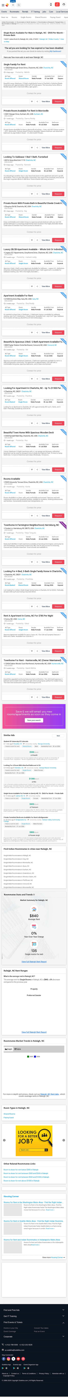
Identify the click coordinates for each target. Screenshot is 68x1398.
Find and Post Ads (34, 1310)
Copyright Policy (9, 1376)
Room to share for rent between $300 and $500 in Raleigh (26, 1173)
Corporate (34, 1336)
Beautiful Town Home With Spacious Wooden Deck (29, 432)
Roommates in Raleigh (9, 24)
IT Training (35, 11)
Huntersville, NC (57, 664)
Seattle (12, 1)
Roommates (14, 11)
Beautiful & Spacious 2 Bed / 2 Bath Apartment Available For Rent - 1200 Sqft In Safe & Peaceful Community (34, 342)
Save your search (34, 720)
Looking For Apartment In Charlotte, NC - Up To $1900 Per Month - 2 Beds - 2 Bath (34, 388)
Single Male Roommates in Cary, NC (16, 859)
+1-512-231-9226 (25, 1345)
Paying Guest (55, 17)
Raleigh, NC (43, 39)
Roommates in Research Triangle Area (50, 22)
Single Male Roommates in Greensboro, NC (19, 873)
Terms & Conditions (29, 1373)
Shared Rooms (41, 17)
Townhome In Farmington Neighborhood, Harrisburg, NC (31, 525)
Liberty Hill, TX (20, 796)
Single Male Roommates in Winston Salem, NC (20, 877)
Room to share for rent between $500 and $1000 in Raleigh (26, 1177)
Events (4, 11)
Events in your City (11, 1328)
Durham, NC (38, 114)
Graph (8, 1049)
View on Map (8, 69)
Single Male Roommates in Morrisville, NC (18, 862)
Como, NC (21, 619)
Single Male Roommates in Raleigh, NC (17, 855)
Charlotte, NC (48, 68)
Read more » (50, 1210)
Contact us (15, 1373)
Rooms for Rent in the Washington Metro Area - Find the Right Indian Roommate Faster (34, 1202)
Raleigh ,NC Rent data (49, 1094)
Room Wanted (10, 402)
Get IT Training (34, 1316)
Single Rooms (26, 17)
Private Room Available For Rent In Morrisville (26, 111)
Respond (58, 101)
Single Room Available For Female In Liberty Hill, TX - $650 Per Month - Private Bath (33, 793)
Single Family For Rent (15, 64)
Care (51, 11)
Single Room (23, 171)
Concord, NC (52, 345)
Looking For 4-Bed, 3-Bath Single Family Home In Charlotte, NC (34, 571)
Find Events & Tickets (34, 1322)
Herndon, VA (19, 768)
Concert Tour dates (41, 1328)
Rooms (14, 17)
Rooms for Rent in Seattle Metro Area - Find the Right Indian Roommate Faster (34, 1221)
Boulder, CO (18, 744)
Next (58, 736)
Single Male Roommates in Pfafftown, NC (18, 880)
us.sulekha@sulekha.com (14, 1350)
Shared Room (24, 78)
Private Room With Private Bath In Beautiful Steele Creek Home (34, 203)
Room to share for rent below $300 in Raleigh (21, 1170)
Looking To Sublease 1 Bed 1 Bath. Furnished (26, 157)
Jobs (44, 11)
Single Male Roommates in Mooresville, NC (19, 887)
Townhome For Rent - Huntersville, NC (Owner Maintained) (32, 660)
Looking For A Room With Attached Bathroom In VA (22, 765)
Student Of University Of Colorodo (16, 741)
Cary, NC (35, 299)
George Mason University (47, 768)
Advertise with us (58, 1373)
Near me (4, 17)
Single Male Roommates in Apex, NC (16, 866)
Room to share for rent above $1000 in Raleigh (21, 1181)
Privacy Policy (44, 1373)
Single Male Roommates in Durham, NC (17, 870)
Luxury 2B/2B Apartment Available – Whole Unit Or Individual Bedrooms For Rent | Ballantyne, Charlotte (34, 249)
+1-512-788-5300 (11, 1345)
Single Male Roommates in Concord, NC (18, 884)
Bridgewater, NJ (21, 820)
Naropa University (44, 744)
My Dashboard (55, 51)
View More (46, 101)
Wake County (54, 39)
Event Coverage (10, 1331)
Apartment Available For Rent (18, 295)
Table (17, 1049)
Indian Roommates (8, 22)
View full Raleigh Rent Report (34, 962)
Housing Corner (11, 1196)
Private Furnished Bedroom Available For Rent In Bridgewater (26, 817)
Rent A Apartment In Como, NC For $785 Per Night (28, 616)
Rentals (25, 11)
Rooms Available (12, 479)
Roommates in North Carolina (26, 22)
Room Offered (10, 78)
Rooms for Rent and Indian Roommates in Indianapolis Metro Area (32, 1240)
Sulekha (7, 5)
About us (5, 1373)
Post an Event (39, 1331)
